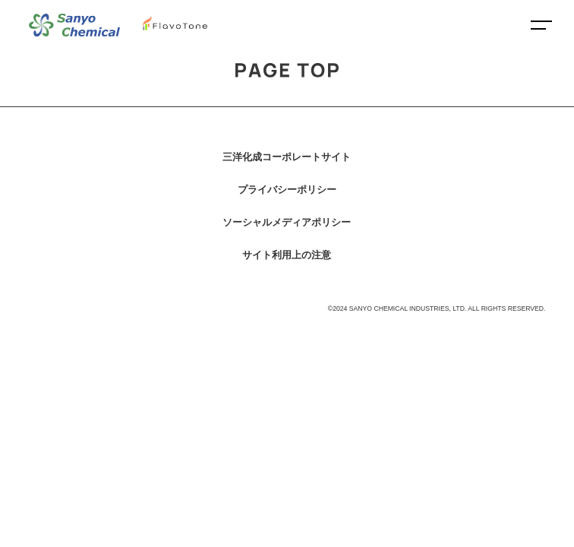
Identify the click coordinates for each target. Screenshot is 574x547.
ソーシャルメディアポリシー (286, 222)
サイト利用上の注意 (286, 255)
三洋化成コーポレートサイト (286, 157)
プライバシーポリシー (287, 189)
